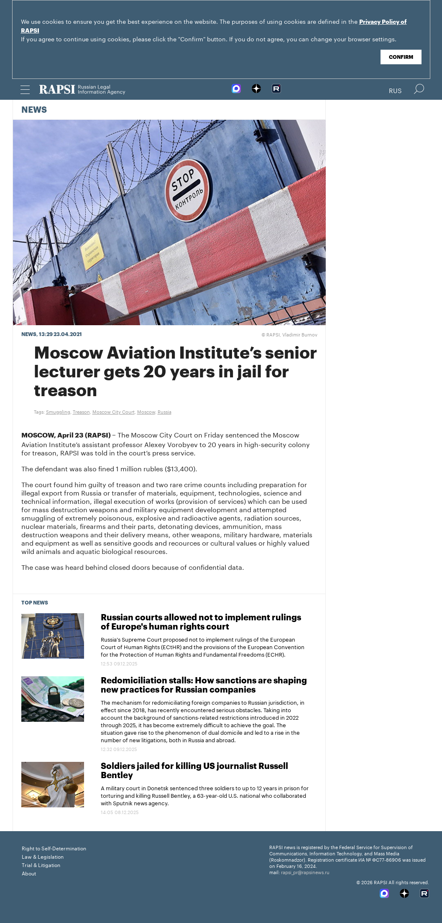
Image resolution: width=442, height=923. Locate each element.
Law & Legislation (43, 856)
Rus (395, 90)
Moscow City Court (113, 411)
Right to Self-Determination (54, 848)
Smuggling (58, 411)
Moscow (146, 411)
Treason (81, 411)
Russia (164, 411)
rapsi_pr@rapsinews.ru (305, 871)
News (34, 110)
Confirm (401, 57)
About (29, 873)
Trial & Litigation (41, 864)
